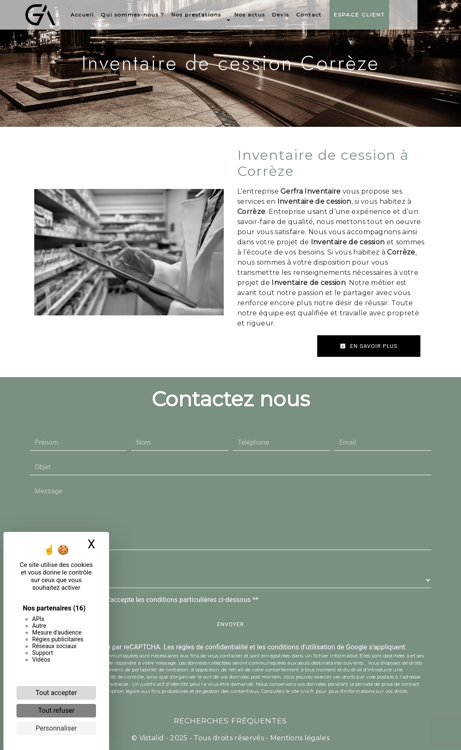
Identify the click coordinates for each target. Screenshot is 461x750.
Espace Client (380, 14)
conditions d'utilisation (301, 647)
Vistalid (151, 738)
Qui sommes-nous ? (154, 14)
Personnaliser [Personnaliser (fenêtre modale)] (56, 728)
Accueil (103, 14)
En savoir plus (369, 346)
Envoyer (230, 624)
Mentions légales (299, 738)
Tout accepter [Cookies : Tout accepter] (56, 693)
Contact (330, 14)
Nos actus (271, 14)
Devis (302, 14)
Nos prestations (218, 14)
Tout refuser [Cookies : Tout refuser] (56, 710)
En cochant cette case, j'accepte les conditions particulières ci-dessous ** (148, 600)
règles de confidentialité (212, 647)
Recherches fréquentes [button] (230, 720)
